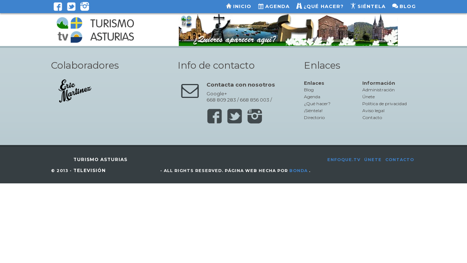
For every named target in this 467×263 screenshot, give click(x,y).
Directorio (314, 117)
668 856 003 (254, 100)
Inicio (242, 6)
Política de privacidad (384, 103)
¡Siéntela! (313, 110)
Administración (378, 89)
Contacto (372, 117)
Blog (408, 6)
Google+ (217, 93)
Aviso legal (373, 110)
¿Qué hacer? (324, 6)
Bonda (298, 170)
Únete (368, 96)
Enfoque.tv (343, 159)
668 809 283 (221, 100)
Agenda (277, 6)
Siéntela (372, 6)
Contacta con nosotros (241, 84)
